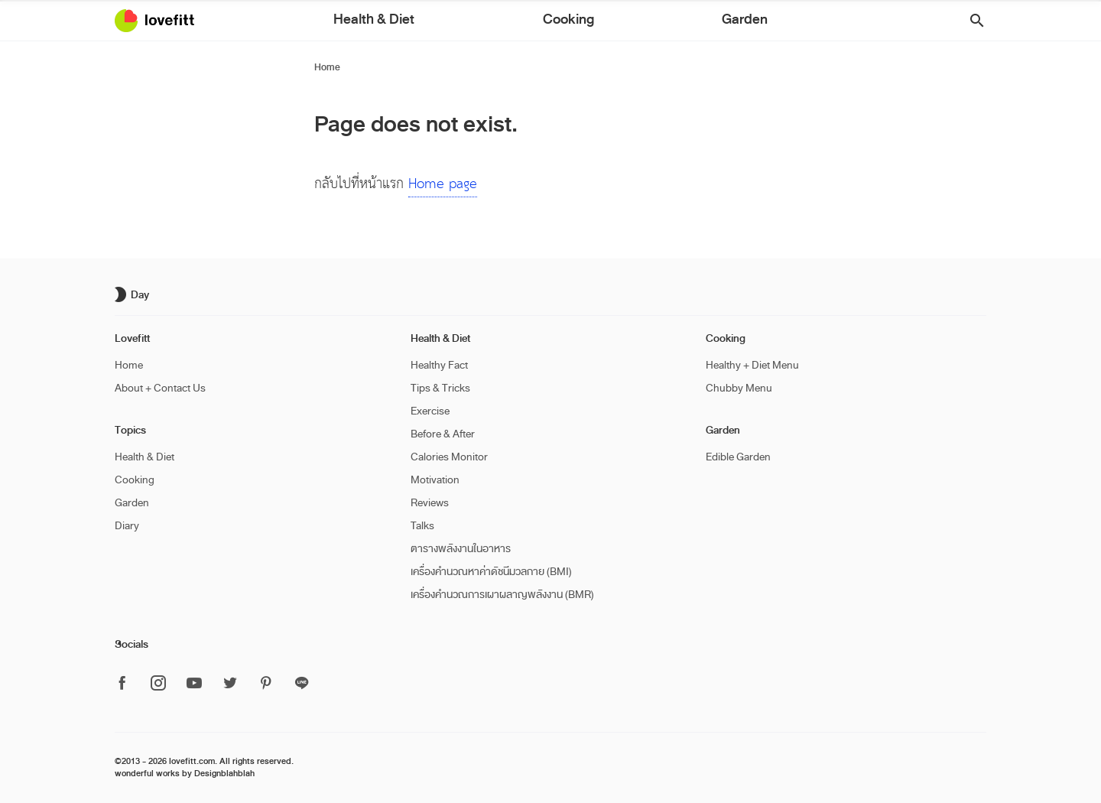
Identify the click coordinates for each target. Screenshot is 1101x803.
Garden (631, 22)
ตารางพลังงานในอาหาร (461, 549)
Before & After (443, 434)
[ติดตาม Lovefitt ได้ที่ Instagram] (158, 684)
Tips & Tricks (440, 388)
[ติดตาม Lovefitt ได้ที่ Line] (302, 684)
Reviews (430, 503)
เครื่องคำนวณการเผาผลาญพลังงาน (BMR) (502, 594)
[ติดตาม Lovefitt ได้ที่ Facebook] (127, 684)
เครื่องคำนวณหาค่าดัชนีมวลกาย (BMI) (491, 571)
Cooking (566, 22)
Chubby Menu (739, 388)
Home (327, 67)
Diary (127, 526)
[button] (971, 21)
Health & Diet (485, 22)
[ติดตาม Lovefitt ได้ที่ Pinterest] (266, 684)
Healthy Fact (439, 365)
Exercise (430, 411)
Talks (422, 526)
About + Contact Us (160, 388)
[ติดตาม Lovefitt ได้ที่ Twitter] (230, 684)
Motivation (435, 480)
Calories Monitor (449, 457)
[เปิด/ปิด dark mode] (134, 294)
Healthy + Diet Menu (752, 365)
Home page (442, 184)
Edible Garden (738, 457)
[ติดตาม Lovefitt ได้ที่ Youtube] (194, 684)
